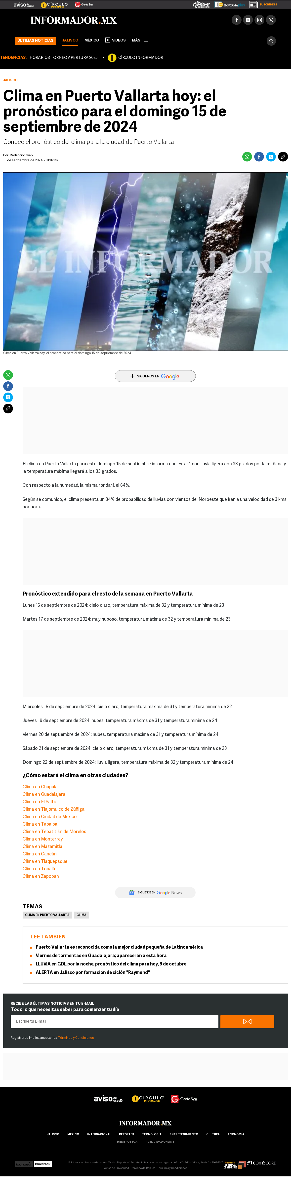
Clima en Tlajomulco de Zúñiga (53, 809)
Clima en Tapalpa (40, 824)
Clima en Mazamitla (42, 846)
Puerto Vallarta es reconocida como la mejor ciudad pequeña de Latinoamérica (119, 947)
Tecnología (152, 1134)
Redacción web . (22, 155)
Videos (115, 40)
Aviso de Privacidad (116, 1168)
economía (236, 1134)
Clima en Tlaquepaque (45, 861)
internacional (99, 1134)
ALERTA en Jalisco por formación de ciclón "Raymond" (93, 972)
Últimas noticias (35, 41)
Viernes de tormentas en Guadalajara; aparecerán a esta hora (101, 956)
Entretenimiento (184, 1134)
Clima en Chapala (40, 787)
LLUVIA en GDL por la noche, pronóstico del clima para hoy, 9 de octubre (111, 964)
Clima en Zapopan (41, 876)
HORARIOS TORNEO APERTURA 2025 (63, 58)
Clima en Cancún (40, 854)
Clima (81, 915)
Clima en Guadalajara (44, 794)
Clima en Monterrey (43, 839)
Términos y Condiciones (76, 1038)
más (140, 40)
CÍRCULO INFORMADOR (140, 58)
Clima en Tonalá (39, 869)
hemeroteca (127, 1142)
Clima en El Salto (39, 802)
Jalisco (70, 40)
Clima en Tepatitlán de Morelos (54, 832)
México (91, 40)
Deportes (126, 1134)
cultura (213, 1134)
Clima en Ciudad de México (50, 817)
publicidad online (160, 1142)
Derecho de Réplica (143, 1168)
